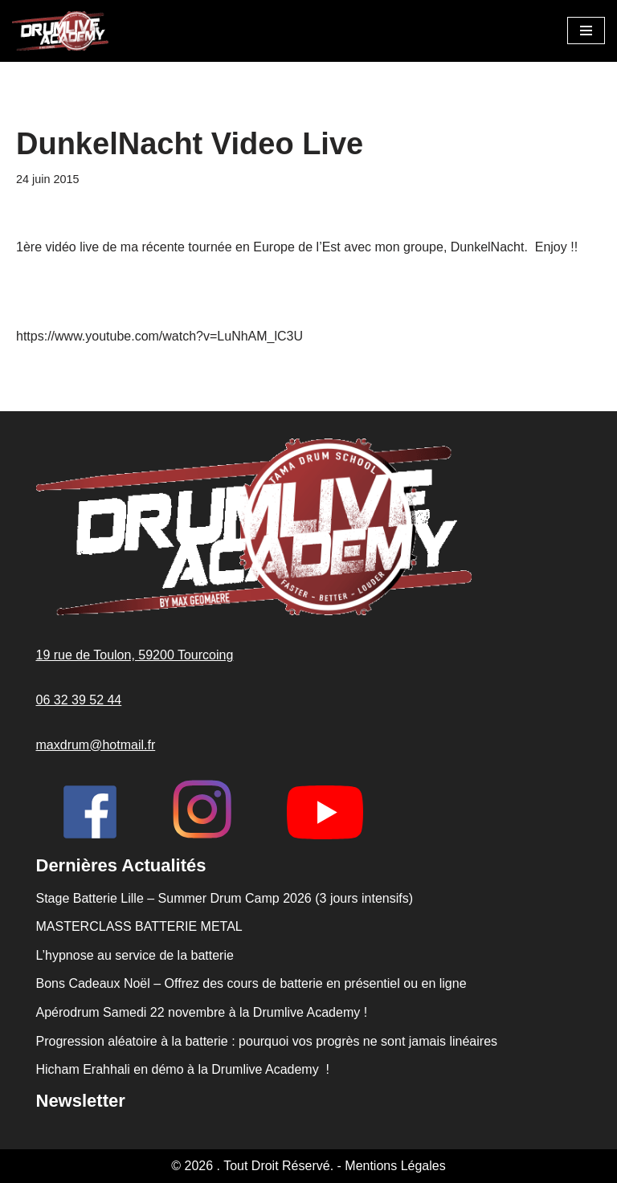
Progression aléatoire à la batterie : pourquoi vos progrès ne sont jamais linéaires (267, 1041)
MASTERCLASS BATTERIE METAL (139, 926)
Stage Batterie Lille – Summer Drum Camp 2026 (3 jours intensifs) (225, 898)
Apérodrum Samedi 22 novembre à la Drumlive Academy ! (202, 1012)
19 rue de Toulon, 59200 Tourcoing (135, 655)
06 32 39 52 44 (79, 700)
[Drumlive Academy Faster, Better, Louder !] (60, 31)
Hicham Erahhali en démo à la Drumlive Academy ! (184, 1069)
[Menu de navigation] (586, 30)
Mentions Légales (395, 1166)
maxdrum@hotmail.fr (96, 745)
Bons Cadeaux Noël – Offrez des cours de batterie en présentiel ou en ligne (251, 983)
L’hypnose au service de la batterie (135, 955)
